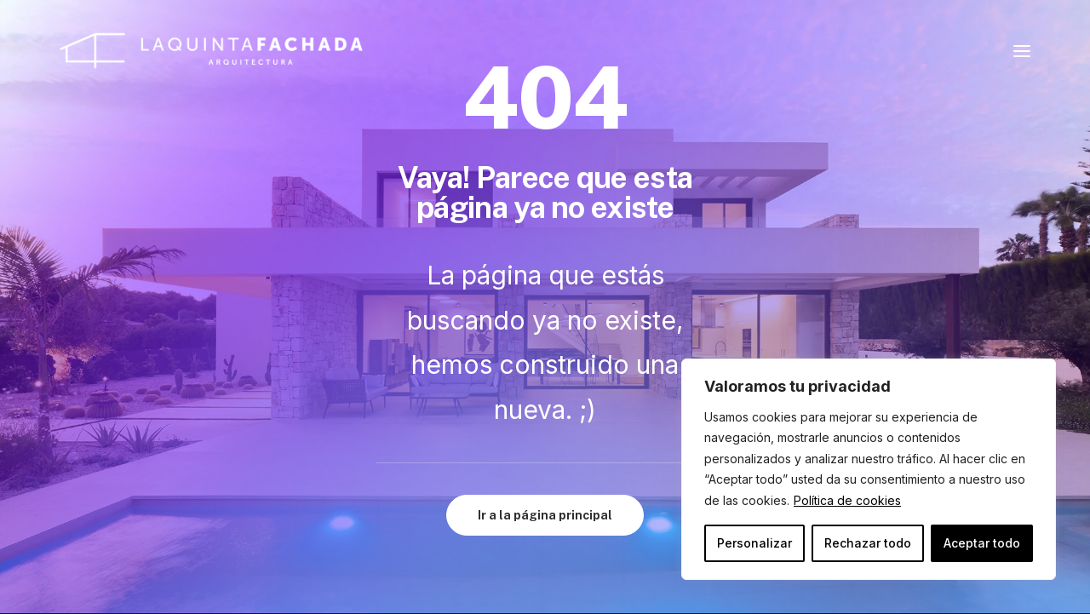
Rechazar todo (867, 543)
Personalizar (754, 543)
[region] (868, 470)
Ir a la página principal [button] (545, 515)
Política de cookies (847, 500)
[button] (1022, 50)
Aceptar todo (982, 543)
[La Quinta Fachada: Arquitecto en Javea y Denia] (211, 50)
